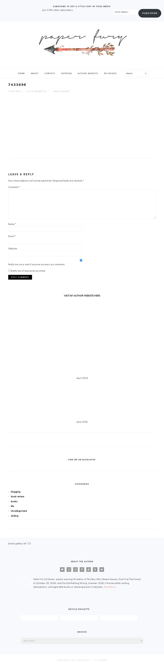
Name (12, 224)
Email (12, 236)
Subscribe (150, 13)
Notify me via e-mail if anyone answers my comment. (81, 262)
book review (17, 496)
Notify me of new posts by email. (28, 270)
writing (14, 515)
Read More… (110, 587)
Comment (14, 187)
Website (12, 248)
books (14, 501)
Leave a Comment (61, 91)
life (12, 506)
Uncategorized (19, 511)
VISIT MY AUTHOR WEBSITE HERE (82, 295)
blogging (15, 491)
